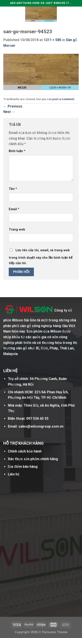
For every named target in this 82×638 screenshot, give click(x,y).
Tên (13, 189)
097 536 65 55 (37, 418)
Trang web (17, 229)
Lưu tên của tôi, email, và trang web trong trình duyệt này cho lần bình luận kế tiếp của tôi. (40, 256)
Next (9, 112)
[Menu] (6, 14)
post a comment (63, 99)
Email (14, 209)
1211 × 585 (52, 40)
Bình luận (17, 151)
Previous (12, 106)
